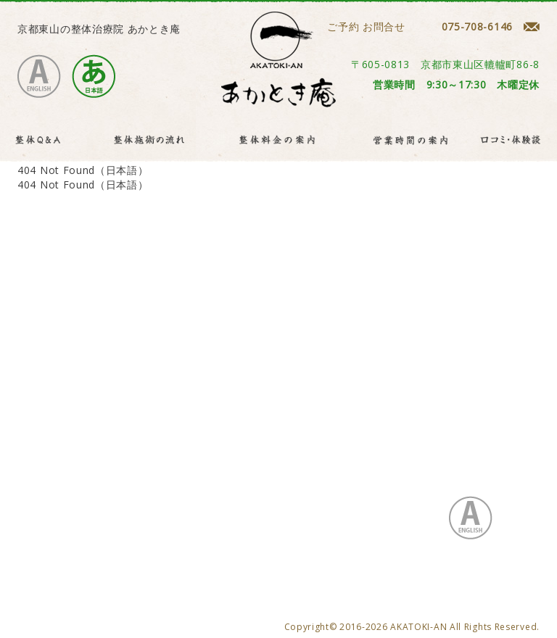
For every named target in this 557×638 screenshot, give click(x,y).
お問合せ (38, 467)
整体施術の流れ (164, 453)
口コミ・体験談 (435, 453)
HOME (33, 453)
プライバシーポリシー (129, 467)
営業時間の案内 (345, 453)
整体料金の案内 (254, 453)
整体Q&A (89, 453)
